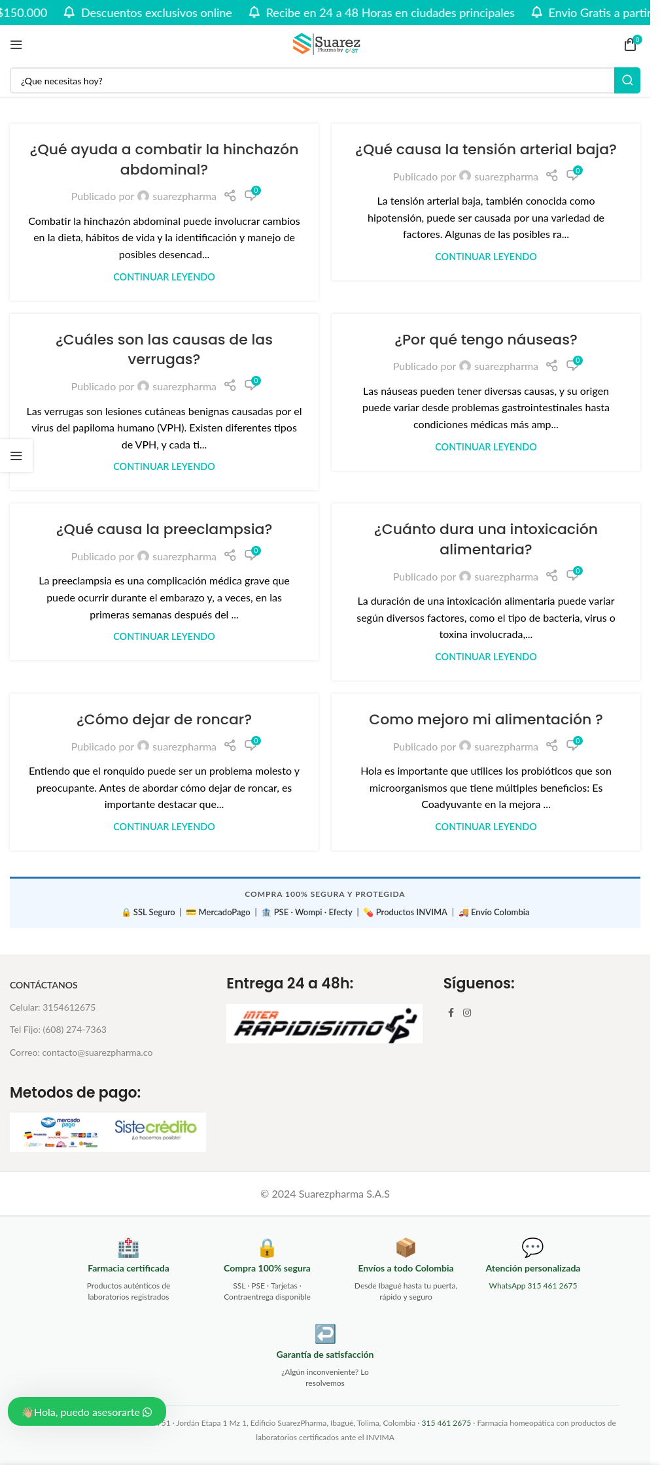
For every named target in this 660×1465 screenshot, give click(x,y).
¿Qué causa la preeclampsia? (164, 529)
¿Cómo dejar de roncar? (164, 719)
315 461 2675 (446, 1423)
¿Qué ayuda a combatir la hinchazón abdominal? (164, 159)
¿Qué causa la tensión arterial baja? (486, 149)
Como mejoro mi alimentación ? (486, 719)
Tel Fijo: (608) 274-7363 (58, 1029)
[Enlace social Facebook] (451, 1013)
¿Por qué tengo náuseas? (486, 339)
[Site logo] (325, 43)
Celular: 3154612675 (53, 1007)
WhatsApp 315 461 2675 (533, 1285)
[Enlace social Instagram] (467, 1013)
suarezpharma (184, 196)
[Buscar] (325, 80)
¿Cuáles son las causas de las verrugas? (164, 349)
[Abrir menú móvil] (16, 44)
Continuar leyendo (164, 276)
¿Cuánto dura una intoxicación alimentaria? (486, 539)
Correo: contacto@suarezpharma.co (81, 1052)
